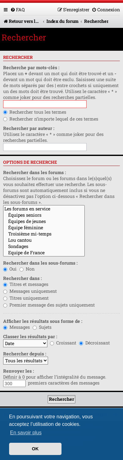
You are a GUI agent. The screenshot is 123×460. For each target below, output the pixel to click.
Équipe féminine (44, 228)
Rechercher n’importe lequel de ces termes (50, 119)
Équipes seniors (44, 215)
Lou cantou (44, 240)
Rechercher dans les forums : (34, 172)
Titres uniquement (26, 298)
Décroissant (94, 343)
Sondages (44, 246)
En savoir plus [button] (26, 432)
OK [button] (35, 448)
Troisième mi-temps (44, 234)
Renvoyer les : (18, 371)
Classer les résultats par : (30, 336)
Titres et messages (25, 284)
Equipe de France (44, 253)
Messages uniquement (30, 291)
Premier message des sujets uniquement (49, 305)
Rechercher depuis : (24, 354)
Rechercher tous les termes (34, 112)
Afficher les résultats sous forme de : (42, 321)
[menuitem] (17, 9)
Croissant (63, 343)
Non (27, 269)
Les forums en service (44, 209)
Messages (16, 327)
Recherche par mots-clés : (31, 67)
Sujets (42, 327)
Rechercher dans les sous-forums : (40, 263)
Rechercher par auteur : (28, 128)
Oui (10, 269)
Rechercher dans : (22, 278)
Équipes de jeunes (44, 221)
